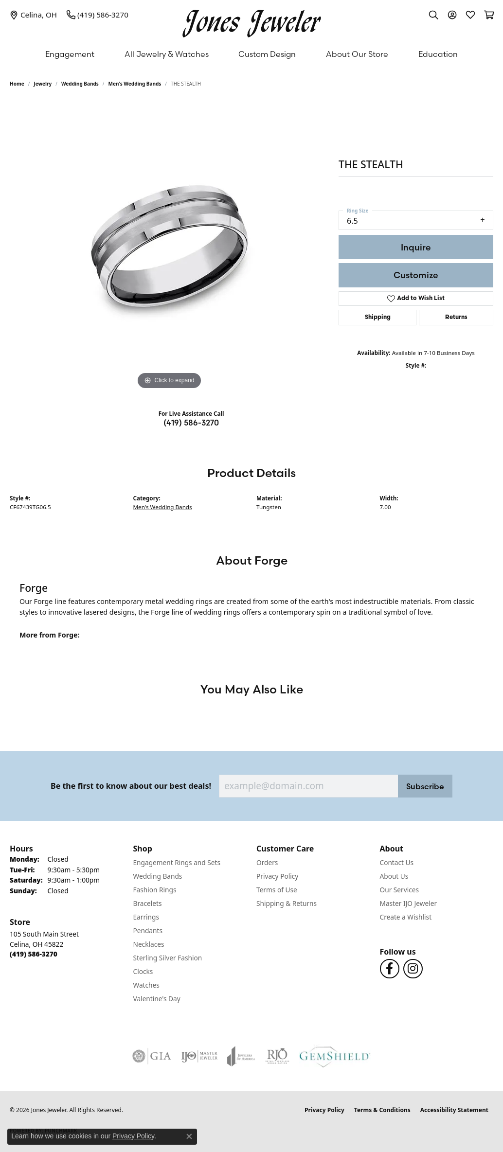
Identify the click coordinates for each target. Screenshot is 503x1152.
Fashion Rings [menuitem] (155, 889)
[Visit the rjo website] (277, 1056)
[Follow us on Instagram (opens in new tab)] (413, 968)
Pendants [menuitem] (147, 930)
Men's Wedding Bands (135, 83)
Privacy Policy (277, 876)
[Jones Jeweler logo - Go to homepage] (251, 21)
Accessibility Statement (454, 1110)
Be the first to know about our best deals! (131, 786)
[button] (433, 14)
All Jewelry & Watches (167, 54)
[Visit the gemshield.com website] (335, 1056)
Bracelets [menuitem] (147, 903)
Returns (456, 317)
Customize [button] (416, 275)
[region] (169, 246)
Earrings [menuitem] (146, 917)
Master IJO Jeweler (408, 903)
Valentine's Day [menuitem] (156, 998)
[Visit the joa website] (241, 1056)
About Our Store (357, 54)
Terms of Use (276, 889)
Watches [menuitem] (146, 985)
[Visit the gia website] (151, 1056)
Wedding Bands (80, 83)
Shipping (378, 317)
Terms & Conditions (382, 1110)
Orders (267, 862)
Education (438, 54)
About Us (394, 876)
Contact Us (397, 862)
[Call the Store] (33, 953)
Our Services (399, 889)
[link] (33, 14)
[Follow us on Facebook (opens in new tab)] (389, 968)
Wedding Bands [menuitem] (157, 876)
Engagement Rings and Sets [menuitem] (176, 862)
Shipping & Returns (286, 903)
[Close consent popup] (189, 1136)
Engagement (69, 54)
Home (17, 83)
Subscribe (425, 786)
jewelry (43, 83)
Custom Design (267, 54)
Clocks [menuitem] (143, 971)
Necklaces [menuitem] (148, 944)
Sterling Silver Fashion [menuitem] (167, 957)
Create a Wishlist (406, 917)
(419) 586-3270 (191, 422)
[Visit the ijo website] (199, 1056)
